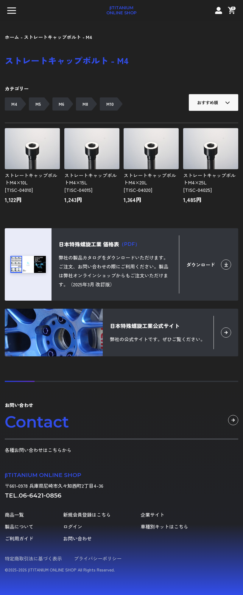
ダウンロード (208, 265)
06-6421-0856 (40, 495)
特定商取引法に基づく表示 (33, 558)
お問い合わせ (77, 538)
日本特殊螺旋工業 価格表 (99, 244)
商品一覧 (14, 514)
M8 (85, 104)
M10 (110, 104)
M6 (61, 104)
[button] (11, 10)
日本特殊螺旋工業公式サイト (145, 326)
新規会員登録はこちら (87, 514)
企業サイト (152, 514)
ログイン (72, 526)
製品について (19, 526)
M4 (14, 104)
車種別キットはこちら (164, 526)
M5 (38, 104)
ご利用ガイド (19, 538)
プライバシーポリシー (98, 558)
